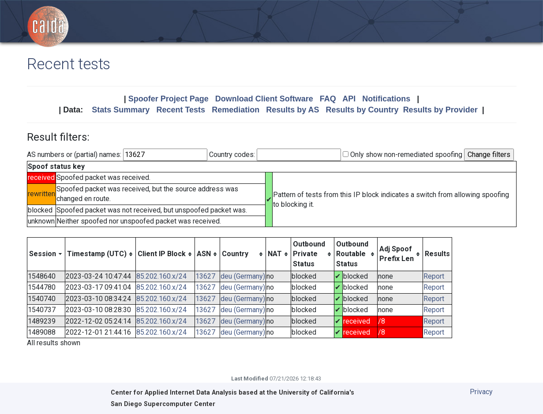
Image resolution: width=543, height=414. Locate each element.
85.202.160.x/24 (161, 276)
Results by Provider (440, 109)
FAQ (328, 98)
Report (433, 276)
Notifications (386, 98)
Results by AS (292, 109)
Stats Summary (121, 109)
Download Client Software (264, 98)
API (349, 98)
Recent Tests (180, 109)
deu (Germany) (243, 276)
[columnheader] (46, 254)
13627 (205, 276)
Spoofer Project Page (168, 98)
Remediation (235, 109)
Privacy (481, 392)
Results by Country (362, 109)
